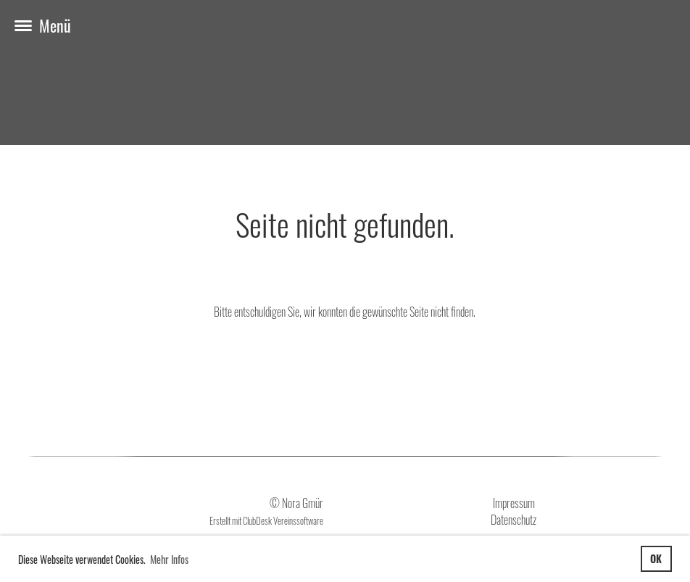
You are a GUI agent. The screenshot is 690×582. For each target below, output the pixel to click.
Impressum (514, 503)
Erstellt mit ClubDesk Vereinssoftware (266, 521)
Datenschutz (513, 519)
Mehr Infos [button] (169, 559)
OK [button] (656, 558)
